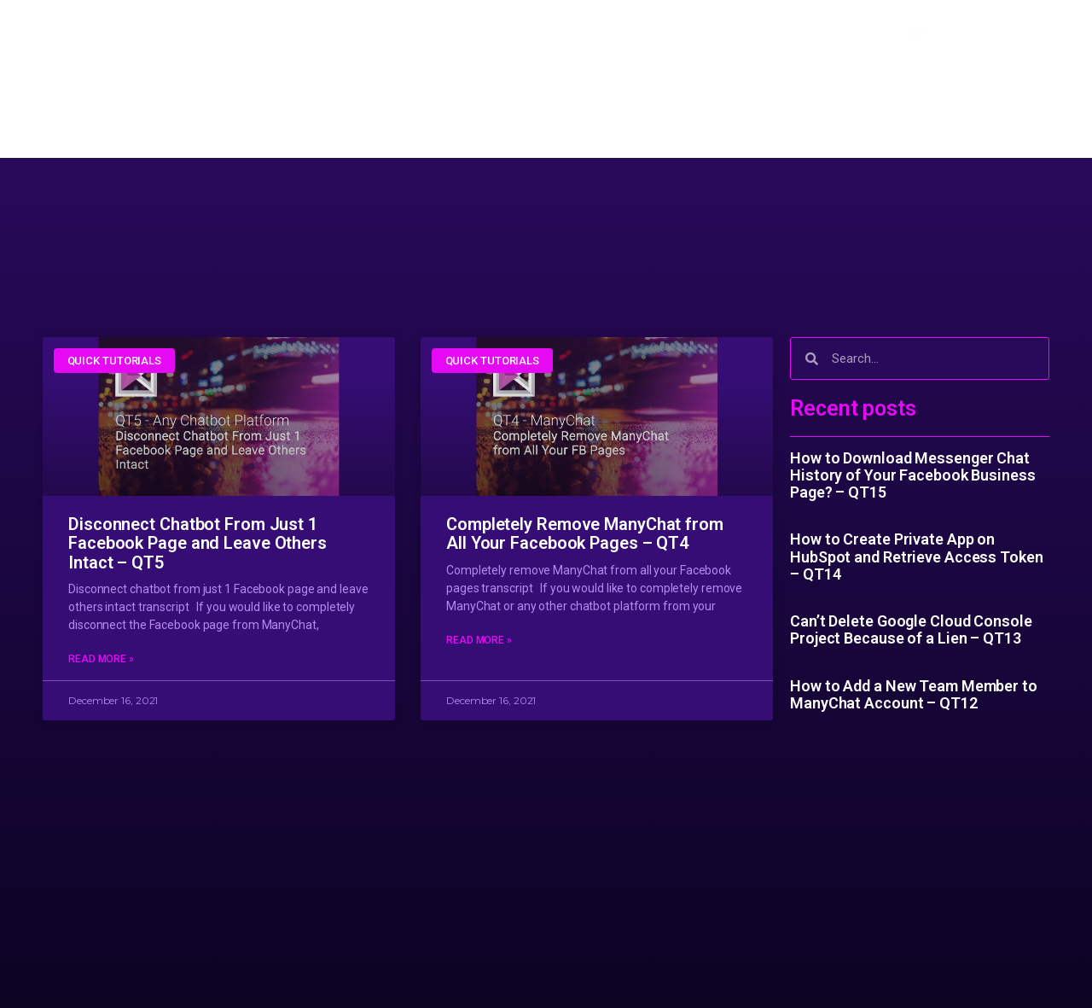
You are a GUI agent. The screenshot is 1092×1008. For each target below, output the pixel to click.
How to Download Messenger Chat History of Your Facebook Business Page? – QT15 (913, 475)
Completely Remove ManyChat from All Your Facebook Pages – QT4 (584, 534)
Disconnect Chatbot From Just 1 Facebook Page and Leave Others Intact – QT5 (197, 543)
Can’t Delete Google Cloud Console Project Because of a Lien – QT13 (911, 629)
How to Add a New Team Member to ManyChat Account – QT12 (913, 694)
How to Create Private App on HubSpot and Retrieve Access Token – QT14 (916, 556)
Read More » (101, 661)
